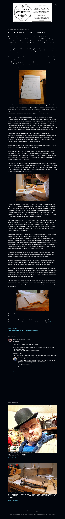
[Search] (56, 4)
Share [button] (9, 328)
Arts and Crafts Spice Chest (18, 330)
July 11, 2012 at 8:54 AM (24, 339)
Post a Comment (16, 457)
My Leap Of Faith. (17, 455)
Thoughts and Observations (31, 330)
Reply (14, 371)
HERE (49, 322)
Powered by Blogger (32, 511)
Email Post (14, 328)
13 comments (15, 500)
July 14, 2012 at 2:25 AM (34, 358)
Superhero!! (16, 339)
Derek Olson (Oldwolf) (23, 358)
